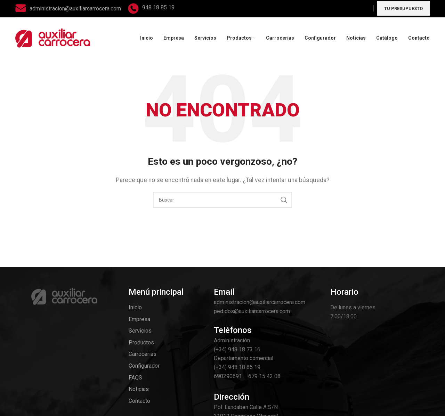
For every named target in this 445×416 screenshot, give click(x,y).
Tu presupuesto (403, 8)
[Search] (222, 200)
